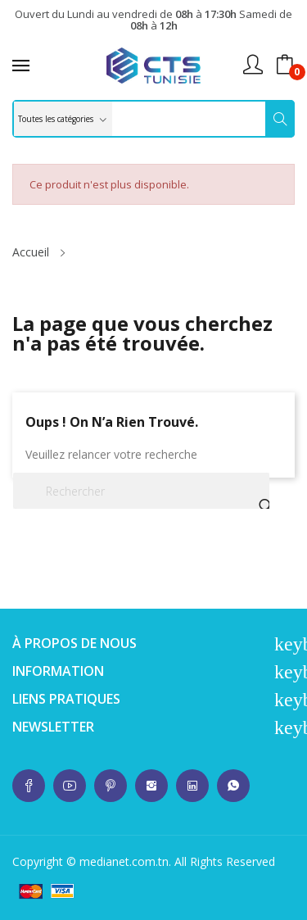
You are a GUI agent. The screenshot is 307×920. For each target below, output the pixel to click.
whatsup (28, 785)
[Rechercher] (141, 491)
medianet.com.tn (124, 861)
